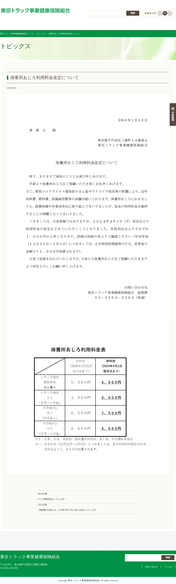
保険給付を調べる (73, 24)
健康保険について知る (44, 24)
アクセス (168, 567)
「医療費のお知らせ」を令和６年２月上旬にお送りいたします (66, 510)
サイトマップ (158, 3)
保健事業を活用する (102, 24)
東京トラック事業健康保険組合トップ (16, 34)
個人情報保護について (120, 3)
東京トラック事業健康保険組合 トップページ (15, 24)
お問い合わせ (151, 567)
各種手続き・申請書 (131, 24)
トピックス (41, 34)
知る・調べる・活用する (172, 82)
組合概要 (98, 3)
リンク (141, 3)
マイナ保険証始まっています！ (52, 499)
